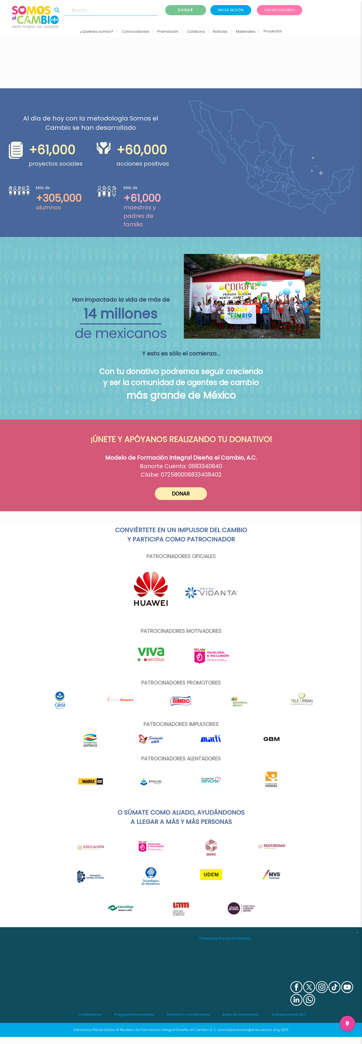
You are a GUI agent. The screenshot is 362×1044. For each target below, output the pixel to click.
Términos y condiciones (188, 1014)
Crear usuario (279, 10)
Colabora (196, 31)
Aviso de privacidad (240, 1014)
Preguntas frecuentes (134, 1014)
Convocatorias (135, 31)
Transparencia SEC (288, 1014)
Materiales (245, 31)
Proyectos (273, 31)
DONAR (181, 493)
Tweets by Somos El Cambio (225, 938)
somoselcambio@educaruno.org (249, 1029)
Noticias (220, 31)
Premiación (167, 31)
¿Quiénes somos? (96, 31)
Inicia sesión (231, 10)
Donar (185, 10)
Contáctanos (90, 1014)
